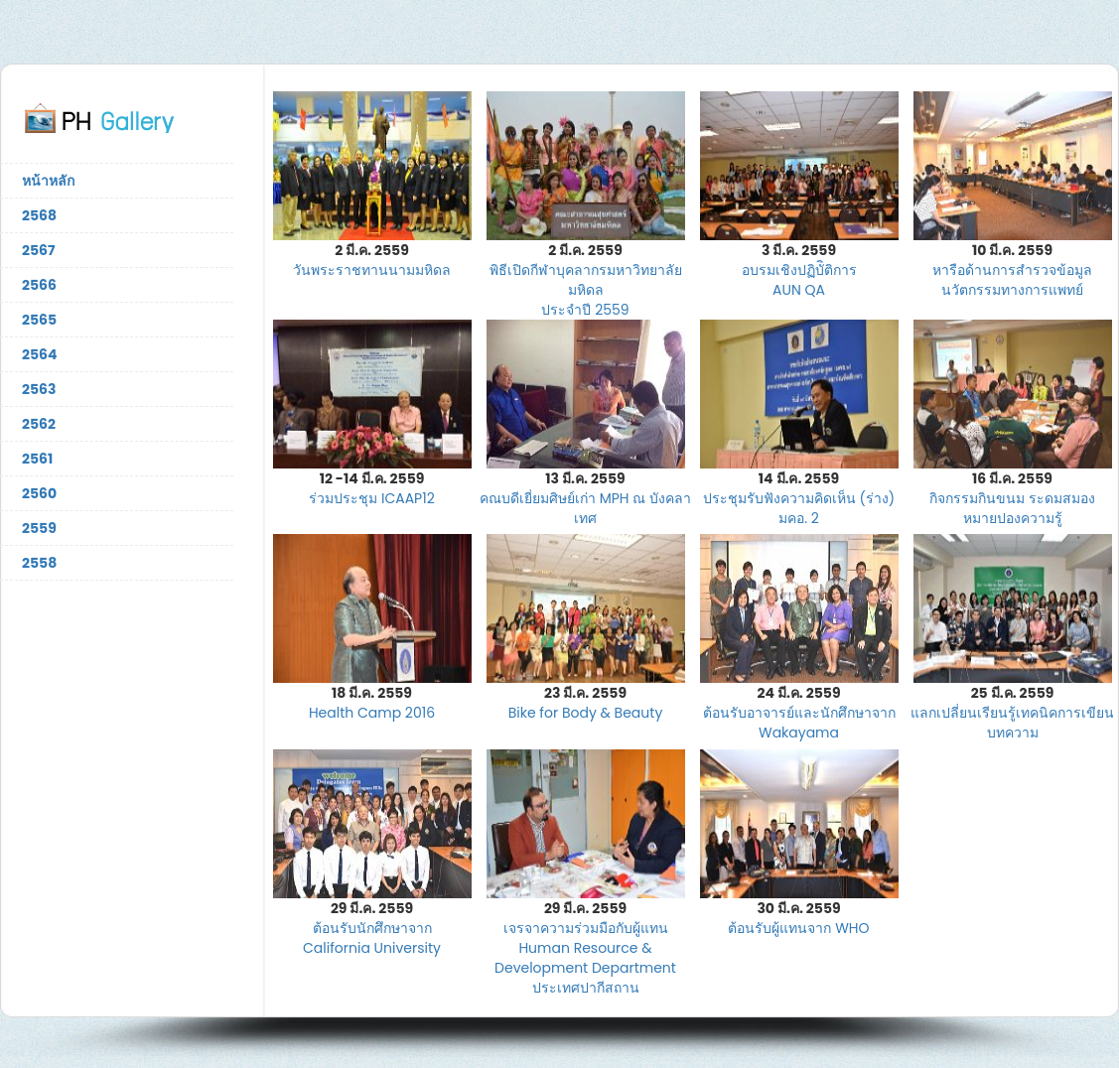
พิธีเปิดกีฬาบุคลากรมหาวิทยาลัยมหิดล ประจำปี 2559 (586, 290)
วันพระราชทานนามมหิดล (372, 270)
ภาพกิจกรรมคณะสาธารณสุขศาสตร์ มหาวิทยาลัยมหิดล (117, 117)
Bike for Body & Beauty (585, 713)
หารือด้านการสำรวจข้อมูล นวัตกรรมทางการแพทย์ (1012, 280)
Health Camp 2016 (372, 713)
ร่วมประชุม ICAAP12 (372, 498)
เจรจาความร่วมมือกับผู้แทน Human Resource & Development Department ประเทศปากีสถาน (585, 958)
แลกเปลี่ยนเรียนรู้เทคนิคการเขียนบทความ (1012, 722)
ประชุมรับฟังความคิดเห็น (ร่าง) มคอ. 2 (799, 508)
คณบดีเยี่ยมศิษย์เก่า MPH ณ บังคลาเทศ (585, 508)
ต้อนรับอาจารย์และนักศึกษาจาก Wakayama (799, 722)
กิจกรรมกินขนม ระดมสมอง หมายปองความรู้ (1012, 508)
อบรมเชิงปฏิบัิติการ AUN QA (799, 280)
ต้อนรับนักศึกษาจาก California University (372, 938)
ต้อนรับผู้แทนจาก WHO (798, 928)
